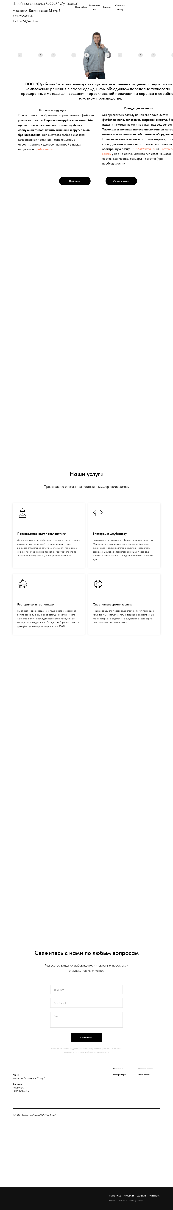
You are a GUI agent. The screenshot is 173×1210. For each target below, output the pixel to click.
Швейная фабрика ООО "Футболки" (45, 3)
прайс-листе (44, 149)
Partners (154, 1195)
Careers (141, 1195)
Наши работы (144, 1074)
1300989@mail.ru (143, 149)
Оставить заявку (121, 181)
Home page (115, 1195)
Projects (129, 1195)
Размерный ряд (119, 1074)
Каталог (107, 7)
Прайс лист (81, 7)
